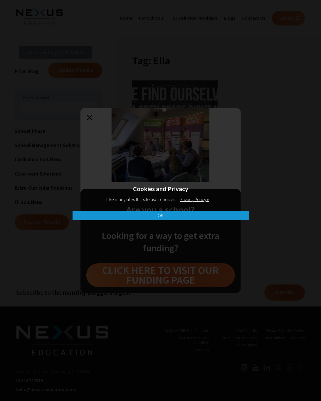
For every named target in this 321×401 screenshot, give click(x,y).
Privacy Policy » (194, 199)
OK (161, 215)
